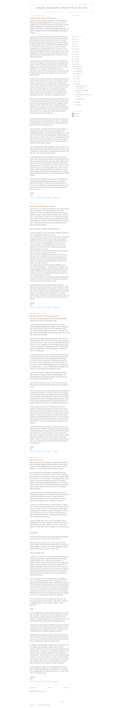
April (77, 102)
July (77, 78)
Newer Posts (33, 687)
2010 (75, 64)
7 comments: (56, 197)
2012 (75, 59)
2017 (75, 46)
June (77, 81)
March (77, 104)
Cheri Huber (76, 114)
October (78, 71)
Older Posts (66, 687)
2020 (75, 41)
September (78, 73)
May (77, 83)
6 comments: (56, 681)
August (77, 76)
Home (49, 687)
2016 (75, 49)
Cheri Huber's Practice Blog (62, 7)
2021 (75, 39)
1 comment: (55, 451)
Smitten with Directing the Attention (42, 206)
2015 (75, 51)
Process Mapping (44, 705)
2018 (75, 44)
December (78, 66)
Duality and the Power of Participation (43, 18)
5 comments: (56, 307)
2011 (75, 61)
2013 (75, 56)
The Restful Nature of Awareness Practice (44, 316)
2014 (75, 54)
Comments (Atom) (41, 691)
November (78, 68)
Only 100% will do (36, 460)
